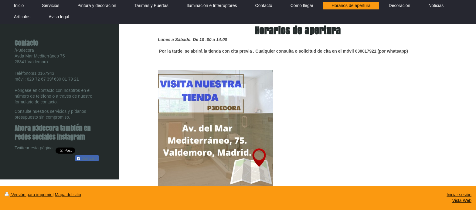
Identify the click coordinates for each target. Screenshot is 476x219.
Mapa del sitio (68, 194)
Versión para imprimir (29, 194)
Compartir (86, 158)
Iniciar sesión (459, 194)
